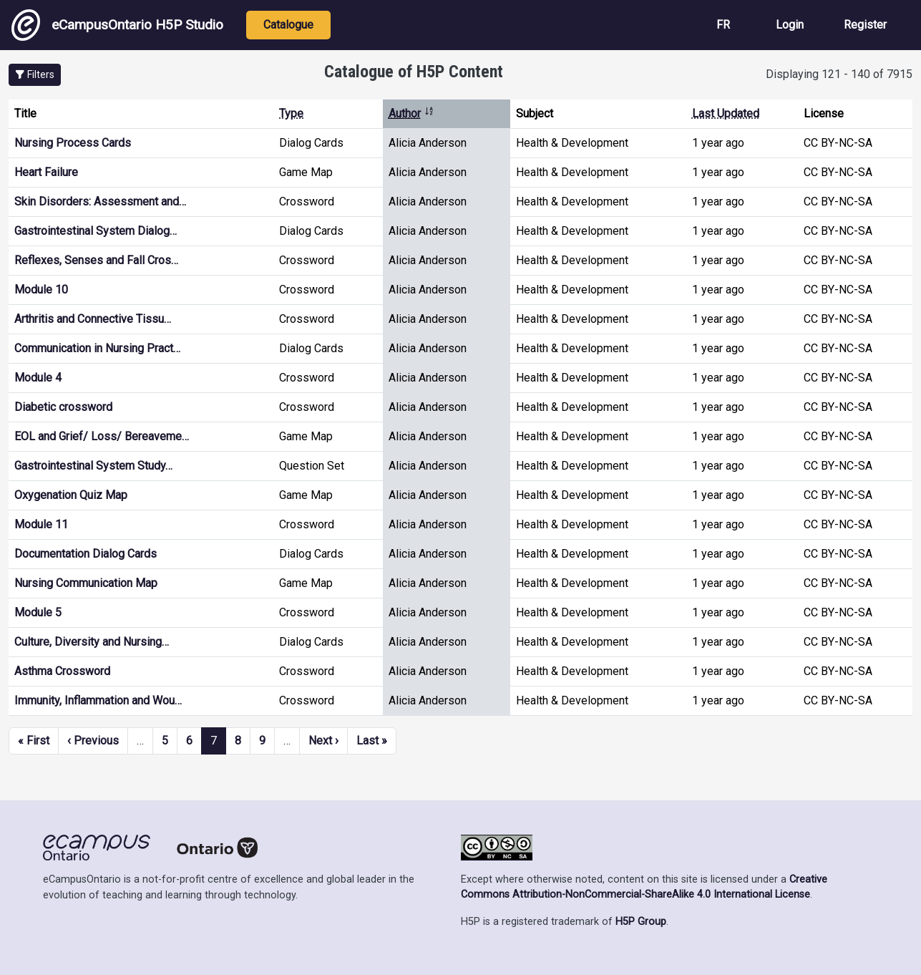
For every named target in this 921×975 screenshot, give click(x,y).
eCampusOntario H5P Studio (117, 25)
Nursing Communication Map (85, 583)
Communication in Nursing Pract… (97, 348)
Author (411, 113)
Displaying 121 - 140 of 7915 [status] (839, 74)
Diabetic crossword (63, 407)
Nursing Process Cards (72, 143)
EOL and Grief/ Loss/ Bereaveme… (101, 436)
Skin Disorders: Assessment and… (100, 201)
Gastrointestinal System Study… (93, 465)
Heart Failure (46, 172)
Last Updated (725, 113)
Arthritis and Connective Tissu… (92, 319)
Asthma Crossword (62, 671)
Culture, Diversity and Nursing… (91, 642)
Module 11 (41, 524)
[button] (35, 75)
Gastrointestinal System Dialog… (95, 231)
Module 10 (41, 289)
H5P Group (640, 922)
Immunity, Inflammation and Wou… (98, 700)
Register (865, 24)
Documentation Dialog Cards (85, 554)
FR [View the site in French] (723, 24)
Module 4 (38, 377)
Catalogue (288, 24)
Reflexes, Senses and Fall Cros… (96, 260)
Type (291, 113)
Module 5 (38, 612)
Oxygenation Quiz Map (70, 495)
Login (790, 24)
